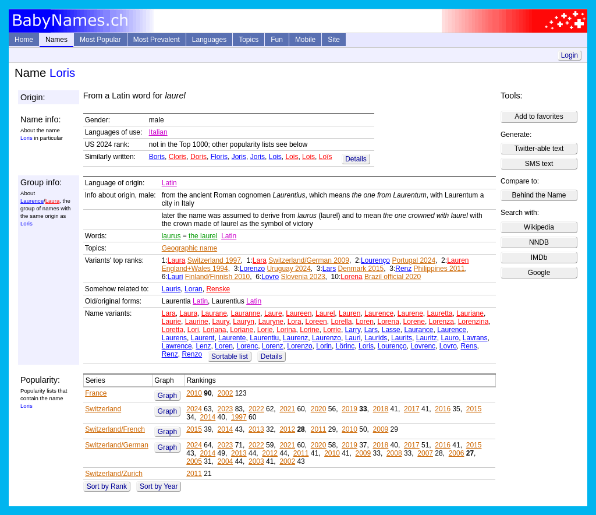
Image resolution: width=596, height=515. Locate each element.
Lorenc (247, 346)
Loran (194, 289)
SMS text (539, 164)
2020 (319, 409)
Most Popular (100, 40)
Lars (329, 268)
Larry (352, 330)
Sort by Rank (107, 486)
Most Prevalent (156, 40)
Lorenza (441, 322)
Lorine (309, 330)
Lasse (391, 330)
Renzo (192, 354)
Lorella (341, 322)
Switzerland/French (115, 429)
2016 (442, 409)
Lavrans (475, 338)
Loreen (316, 322)
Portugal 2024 (413, 260)
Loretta (172, 330)
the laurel (203, 236)
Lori (193, 330)
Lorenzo (252, 268)
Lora (294, 322)
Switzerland (103, 409)
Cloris (178, 157)
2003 (256, 461)
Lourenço (375, 260)
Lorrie (332, 330)
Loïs (325, 157)
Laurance (418, 330)
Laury (220, 322)
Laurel (325, 313)
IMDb (539, 257)
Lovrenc (422, 346)
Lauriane (470, 313)
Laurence (32, 200)
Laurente (232, 338)
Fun (277, 40)
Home (24, 40)
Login (569, 55)
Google (539, 273)
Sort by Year (159, 486)
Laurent (203, 338)
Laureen (298, 313)
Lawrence (177, 346)
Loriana (214, 330)
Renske (218, 289)
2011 (319, 429)
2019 (349, 409)
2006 (456, 453)
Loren (365, 322)
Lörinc (345, 346)
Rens (468, 346)
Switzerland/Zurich (114, 474)
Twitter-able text (539, 148)
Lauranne (246, 313)
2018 (381, 409)
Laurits (401, 338)
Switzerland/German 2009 (308, 260)
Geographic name (189, 248)
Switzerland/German (116, 445)
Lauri (175, 277)
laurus (171, 236)
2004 (225, 461)
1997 (239, 417)
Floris (219, 157)
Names (56, 40)
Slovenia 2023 (303, 277)
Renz (403, 268)
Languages (209, 40)
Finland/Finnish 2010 (217, 277)
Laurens (174, 338)
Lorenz (272, 346)
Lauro (450, 338)
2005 (194, 461)
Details (356, 159)
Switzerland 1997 (214, 260)
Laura (52, 200)
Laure (273, 313)
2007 (425, 453)
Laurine (196, 322)
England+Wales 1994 (195, 268)
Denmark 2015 (361, 268)
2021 (287, 409)
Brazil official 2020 (392, 277)
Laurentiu (264, 338)
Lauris (171, 289)
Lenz (203, 346)
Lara (260, 260)
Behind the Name (539, 195)
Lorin (324, 346)
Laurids (375, 338)
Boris (157, 157)
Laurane (214, 313)
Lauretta (440, 313)
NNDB (539, 242)
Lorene (414, 322)
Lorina (286, 330)
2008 (394, 453)
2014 (208, 417)
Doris (198, 157)
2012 (287, 429)
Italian (158, 132)
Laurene (410, 313)
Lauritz (426, 338)
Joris (239, 157)
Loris (366, 346)
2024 (194, 409)
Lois (275, 157)
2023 (225, 409)
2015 (474, 409)
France (96, 393)
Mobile (305, 40)
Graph (167, 395)
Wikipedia (539, 227)
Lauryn (243, 322)
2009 (381, 429)
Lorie (265, 330)
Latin (169, 183)
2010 (194, 393)
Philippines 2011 (439, 268)
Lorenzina (473, 322)
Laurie (171, 322)
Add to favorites (539, 116)
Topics (248, 40)
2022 (256, 409)
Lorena (351, 277)
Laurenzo (326, 338)
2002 (225, 393)
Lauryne (270, 322)
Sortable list (229, 356)
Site (334, 40)
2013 (256, 429)
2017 (412, 409)
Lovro (270, 277)
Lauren (458, 260)
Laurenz (295, 338)
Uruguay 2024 (288, 268)
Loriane (241, 330)
